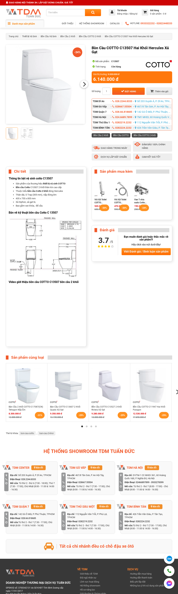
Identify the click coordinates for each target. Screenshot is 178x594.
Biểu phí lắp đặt (137, 581)
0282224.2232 (121, 127)
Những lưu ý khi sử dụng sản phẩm (147, 585)
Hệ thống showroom (90, 585)
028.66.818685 (122, 111)
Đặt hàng (128, 91)
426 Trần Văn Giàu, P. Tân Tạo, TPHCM (153, 127)
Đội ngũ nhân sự (88, 577)
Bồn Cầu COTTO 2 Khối (90, 36)
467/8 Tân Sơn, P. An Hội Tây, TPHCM (153, 106)
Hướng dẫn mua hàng (140, 573)
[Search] (93, 12)
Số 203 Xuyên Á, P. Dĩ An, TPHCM (153, 101)
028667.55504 (121, 106)
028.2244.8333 (122, 101)
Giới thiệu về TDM (89, 573)
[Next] (84, 84)
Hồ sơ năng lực (87, 589)
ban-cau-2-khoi (46, 433)
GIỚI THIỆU (67, 23)
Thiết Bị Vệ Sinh (29, 36)
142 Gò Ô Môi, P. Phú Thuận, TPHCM (153, 111)
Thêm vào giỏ (159, 91)
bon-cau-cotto (27, 433)
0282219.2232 (121, 122)
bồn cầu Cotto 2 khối (37, 191)
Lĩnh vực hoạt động (89, 581)
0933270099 (157, 482)
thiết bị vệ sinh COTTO (54, 183)
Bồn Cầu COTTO (121, 135)
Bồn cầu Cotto (23, 187)
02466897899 (142, 482)
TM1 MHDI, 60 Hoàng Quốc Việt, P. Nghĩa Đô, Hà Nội (153, 117)
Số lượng (96, 91)
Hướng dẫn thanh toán (141, 577)
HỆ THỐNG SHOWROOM (91, 23)
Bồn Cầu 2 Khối (67, 36)
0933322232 (147, 23)
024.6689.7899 (122, 117)
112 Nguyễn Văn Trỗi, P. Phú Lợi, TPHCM (153, 122)
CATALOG (115, 23)
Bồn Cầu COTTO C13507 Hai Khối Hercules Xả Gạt (129, 36)
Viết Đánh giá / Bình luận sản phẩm (146, 251)
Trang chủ (13, 36)
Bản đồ (38, 467)
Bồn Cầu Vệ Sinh (49, 36)
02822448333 (164, 23)
